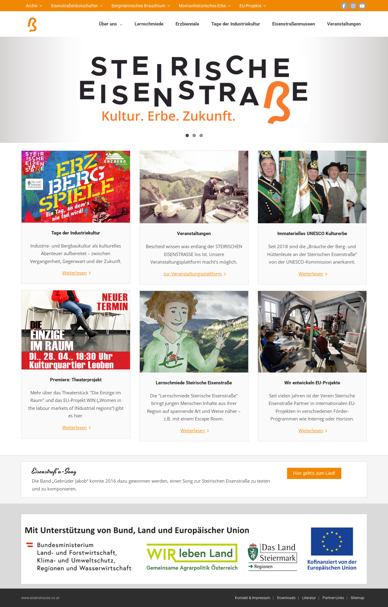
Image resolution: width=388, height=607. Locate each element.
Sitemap (357, 598)
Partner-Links (333, 598)
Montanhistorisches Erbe (202, 5)
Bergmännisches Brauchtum (138, 5)
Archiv (32, 5)
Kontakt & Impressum (252, 598)
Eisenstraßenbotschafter (74, 5)
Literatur (309, 598)
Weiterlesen (74, 273)
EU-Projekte (250, 5)
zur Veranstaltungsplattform (192, 274)
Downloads (286, 598)
